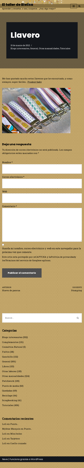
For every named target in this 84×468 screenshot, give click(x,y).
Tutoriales (67, 48)
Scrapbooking (10, 405)
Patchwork (8, 385)
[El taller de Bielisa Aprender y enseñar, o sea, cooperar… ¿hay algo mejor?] (29, 6)
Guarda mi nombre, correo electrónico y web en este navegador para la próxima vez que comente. (41, 252)
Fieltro (6, 355)
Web (4, 192)
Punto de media (11, 390)
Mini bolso (16, 439)
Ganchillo (7, 360)
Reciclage (7, 400)
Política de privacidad (64, 259)
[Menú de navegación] (73, 6)
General (35, 48)
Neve (5, 465)
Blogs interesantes (20, 48)
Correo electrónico (13, 177)
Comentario (9, 207)
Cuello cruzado (18, 449)
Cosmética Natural (12, 350)
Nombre (7, 162)
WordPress (37, 465)
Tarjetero (15, 444)
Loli (4, 429)
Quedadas (7, 395)
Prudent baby (36, 82)
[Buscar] (79, 6)
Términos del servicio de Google (23, 262)
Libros (5, 370)
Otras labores (9, 375)
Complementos (10, 345)
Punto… (14, 429)
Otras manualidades (50, 48)
